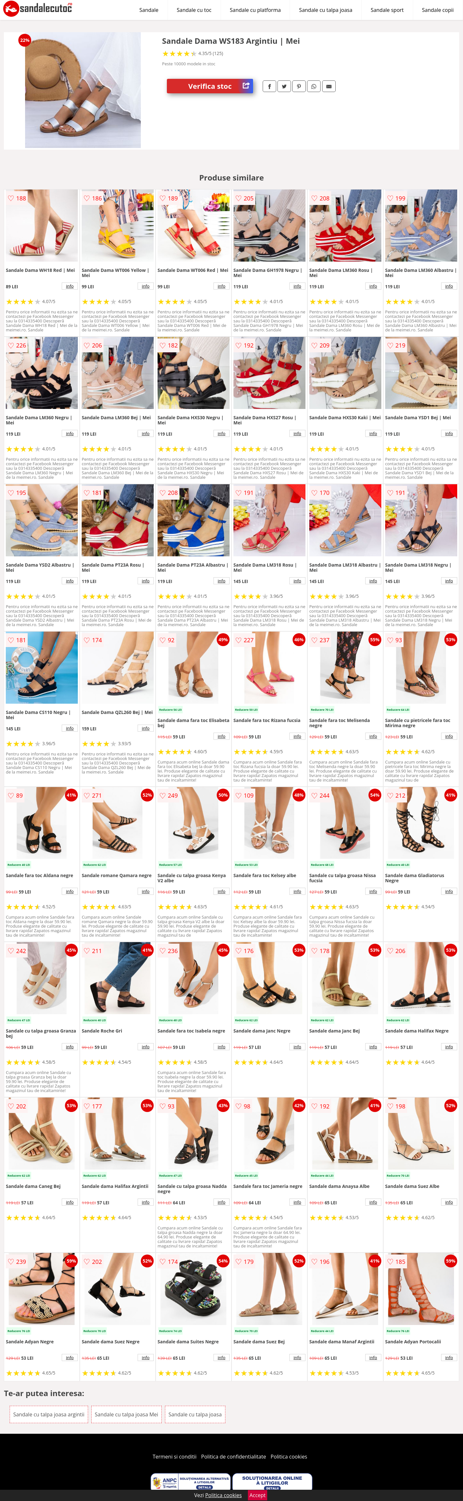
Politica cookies (289, 1456)
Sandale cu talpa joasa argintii (48, 1414)
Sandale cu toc (194, 10)
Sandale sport (387, 10)
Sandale (149, 10)
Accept (258, 1495)
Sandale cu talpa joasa (325, 10)
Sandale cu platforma (255, 10)
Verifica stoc (220, 86)
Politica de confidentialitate (233, 1456)
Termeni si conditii (175, 1456)
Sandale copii (438, 10)
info (70, 286)
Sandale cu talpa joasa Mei (126, 1414)
